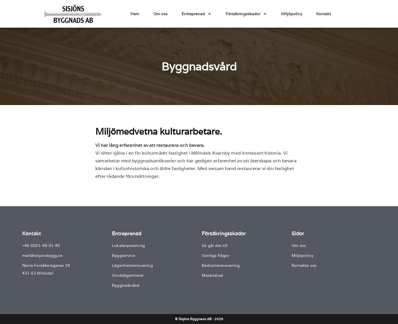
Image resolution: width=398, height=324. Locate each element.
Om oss (160, 13)
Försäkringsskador (246, 14)
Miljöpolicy (291, 13)
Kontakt (323, 13)
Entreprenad (196, 14)
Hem (134, 13)
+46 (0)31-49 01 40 (41, 245)
